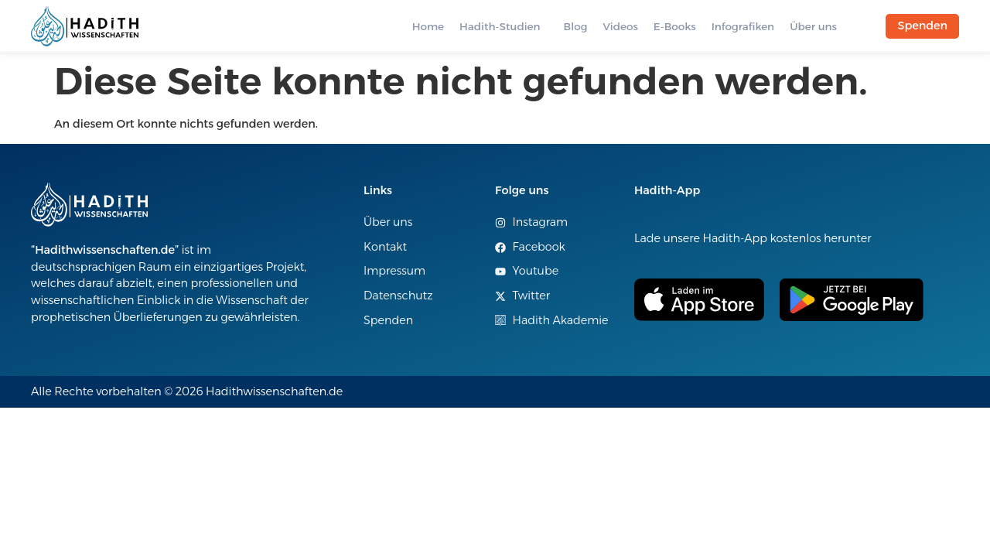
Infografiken (743, 26)
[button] (503, 26)
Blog (576, 26)
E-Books (675, 26)
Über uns (813, 26)
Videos (620, 26)
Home (428, 26)
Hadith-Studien (499, 26)
